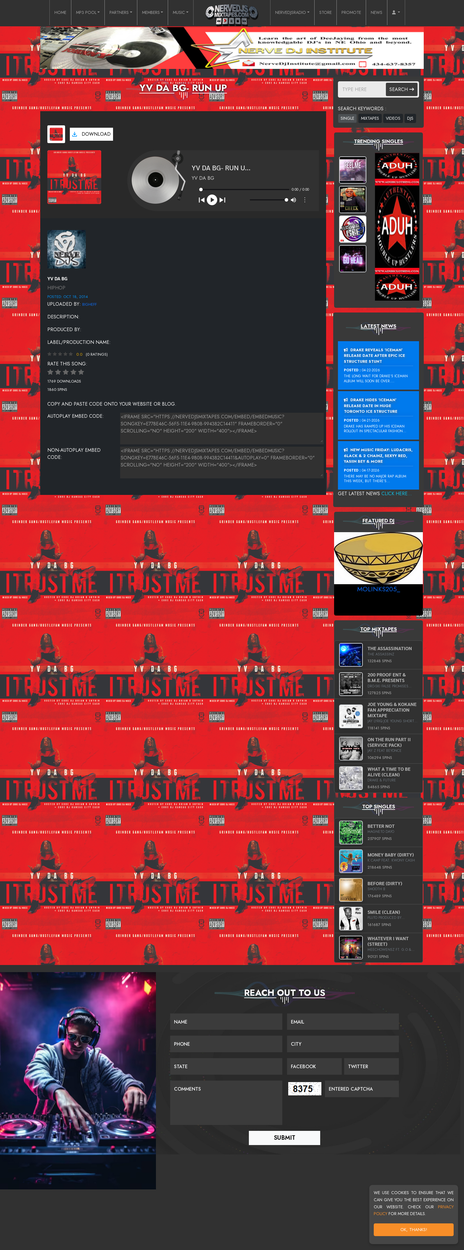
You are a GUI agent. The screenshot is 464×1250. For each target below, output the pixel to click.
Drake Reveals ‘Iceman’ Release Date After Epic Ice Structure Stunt (374, 355)
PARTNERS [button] (111, 12)
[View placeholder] (66, 248)
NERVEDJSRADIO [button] (294, 12)
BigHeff (89, 304)
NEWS (390, 12)
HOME (45, 12)
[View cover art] (56, 134)
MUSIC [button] (178, 12)
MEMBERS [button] (147, 12)
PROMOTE (361, 12)
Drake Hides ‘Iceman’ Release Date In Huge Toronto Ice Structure (370, 405)
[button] (411, 13)
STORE (333, 12)
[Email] (343, 1022)
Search (401, 89)
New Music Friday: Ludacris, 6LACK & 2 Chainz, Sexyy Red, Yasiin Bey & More (378, 455)
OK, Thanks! (413, 1229)
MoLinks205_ (378, 589)
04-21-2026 (371, 420)
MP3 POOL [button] (74, 12)
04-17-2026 (370, 470)
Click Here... (396, 493)
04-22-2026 (371, 370)
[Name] (226, 1022)
